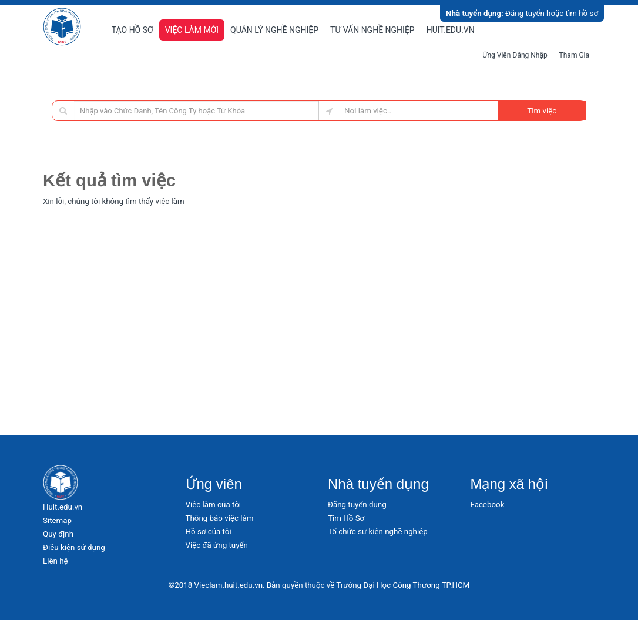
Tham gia (574, 55)
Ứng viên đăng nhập (515, 55)
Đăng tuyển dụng (357, 504)
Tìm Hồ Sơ (346, 518)
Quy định (58, 533)
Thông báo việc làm (220, 518)
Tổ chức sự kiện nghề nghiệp (378, 531)
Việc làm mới (192, 30)
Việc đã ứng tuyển (217, 545)
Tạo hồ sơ (132, 30)
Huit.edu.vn (451, 30)
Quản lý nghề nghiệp (274, 30)
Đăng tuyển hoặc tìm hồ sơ (522, 13)
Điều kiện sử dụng (74, 547)
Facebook (488, 504)
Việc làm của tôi (213, 504)
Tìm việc (541, 110)
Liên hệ (55, 561)
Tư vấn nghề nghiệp (372, 30)
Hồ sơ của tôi (208, 531)
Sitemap (57, 520)
